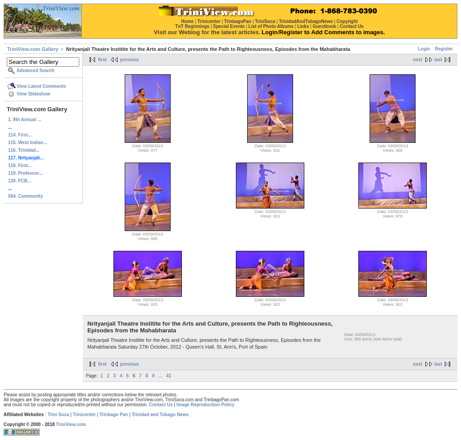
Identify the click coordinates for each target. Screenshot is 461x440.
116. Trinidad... (23, 150)
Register (444, 48)
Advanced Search (35, 70)
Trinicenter (84, 414)
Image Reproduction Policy (205, 404)
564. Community (25, 196)
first (102, 59)
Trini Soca (58, 414)
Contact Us (161, 404)
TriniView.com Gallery (33, 49)
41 (168, 375)
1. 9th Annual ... (24, 119)
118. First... (20, 165)
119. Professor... (25, 173)
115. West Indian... (27, 142)
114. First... (20, 134)
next (417, 59)
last (438, 59)
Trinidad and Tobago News (160, 414)
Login (424, 48)
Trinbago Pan (113, 414)
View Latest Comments (41, 86)
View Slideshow (33, 93)
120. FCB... (19, 180)
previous (129, 59)
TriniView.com (71, 424)
